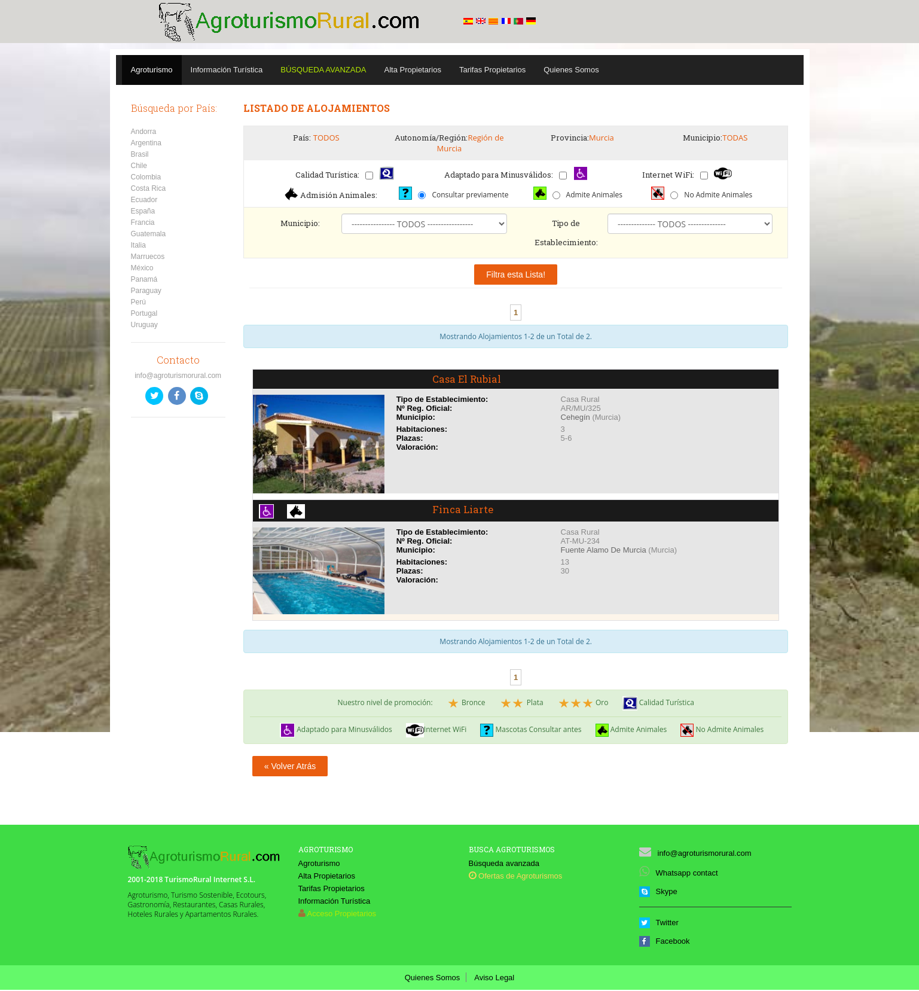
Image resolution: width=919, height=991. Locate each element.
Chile (139, 165)
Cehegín (575, 418)
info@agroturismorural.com (178, 375)
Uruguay (144, 325)
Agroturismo (152, 69)
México (142, 268)
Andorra (144, 131)
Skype (658, 892)
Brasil (140, 154)
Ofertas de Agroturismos (516, 877)
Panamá (144, 279)
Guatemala (148, 234)
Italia (138, 245)
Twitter (659, 923)
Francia (143, 222)
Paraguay (146, 290)
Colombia (146, 177)
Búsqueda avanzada (504, 864)
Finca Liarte (464, 511)
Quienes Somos (571, 69)
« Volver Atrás (290, 767)
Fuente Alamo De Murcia (603, 551)
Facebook (664, 942)
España (143, 211)
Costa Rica (148, 188)
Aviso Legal (494, 978)
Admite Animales (594, 195)
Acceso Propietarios (342, 914)
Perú (138, 302)
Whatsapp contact (678, 874)
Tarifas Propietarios (492, 69)
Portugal (144, 313)
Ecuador (144, 200)
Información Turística (227, 69)
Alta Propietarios (412, 69)
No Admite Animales (718, 195)
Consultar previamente (470, 195)
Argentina (146, 143)
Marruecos (148, 256)
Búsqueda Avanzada (323, 69)
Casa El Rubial (470, 380)
